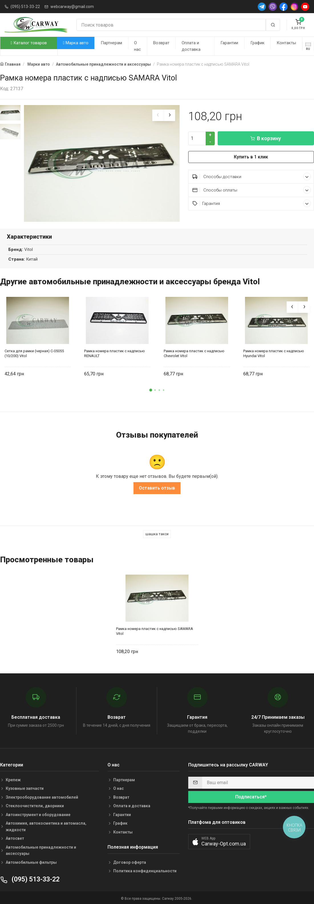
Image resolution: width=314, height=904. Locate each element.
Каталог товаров (28, 42)
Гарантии (229, 42)
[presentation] (158, 115)
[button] (150, 388)
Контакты (286, 42)
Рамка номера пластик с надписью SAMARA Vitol (154, 629)
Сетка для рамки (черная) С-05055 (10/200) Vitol (34, 351)
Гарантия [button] (252, 203)
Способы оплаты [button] (252, 190)
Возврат (161, 42)
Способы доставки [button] (252, 176)
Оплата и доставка (191, 46)
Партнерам (111, 42)
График (257, 42)
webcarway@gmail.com (72, 6)
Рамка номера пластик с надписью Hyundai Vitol (273, 351)
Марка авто (75, 42)
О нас (137, 46)
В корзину (265, 138)
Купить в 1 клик (251, 157)
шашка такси (157, 532)
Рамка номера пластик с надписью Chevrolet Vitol (194, 351)
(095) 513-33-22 (25, 6)
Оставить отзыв (157, 486)
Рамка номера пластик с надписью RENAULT (114, 351)
